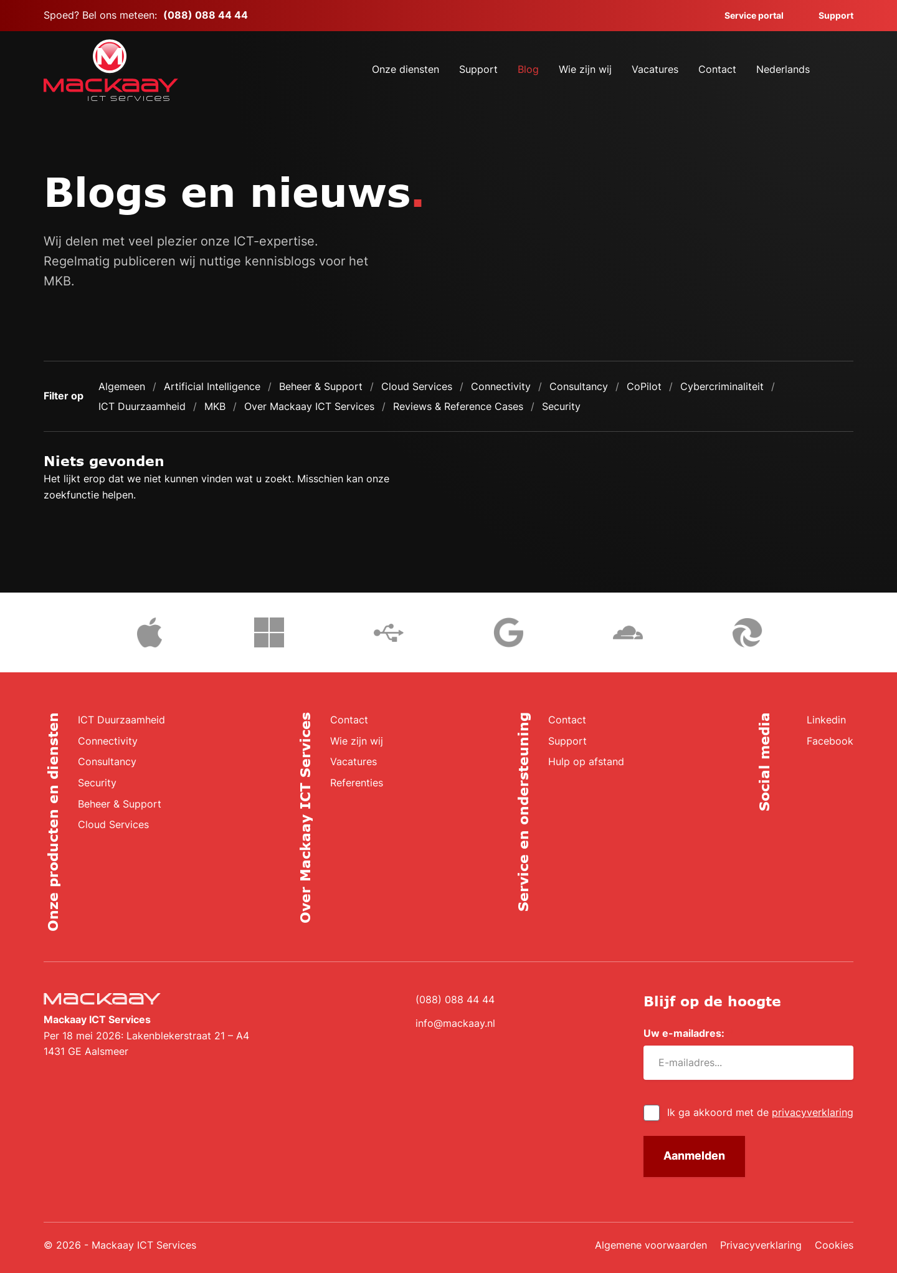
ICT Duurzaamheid (142, 406)
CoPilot (644, 386)
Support (828, 15)
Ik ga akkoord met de (760, 1112)
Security (561, 406)
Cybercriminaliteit (722, 386)
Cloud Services (416, 386)
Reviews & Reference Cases (458, 406)
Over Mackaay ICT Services (309, 406)
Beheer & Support (321, 386)
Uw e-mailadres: (688, 1033)
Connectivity (501, 386)
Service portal (747, 15)
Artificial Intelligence (212, 386)
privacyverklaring (812, 1112)
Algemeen (121, 386)
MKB (214, 406)
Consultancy (578, 386)
